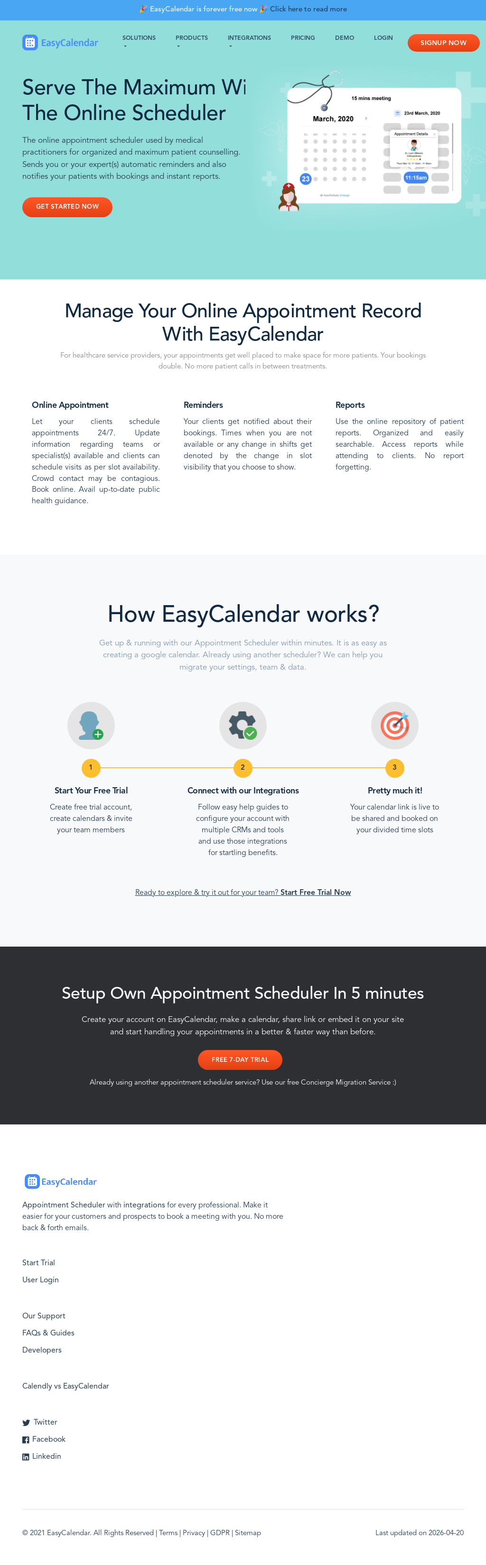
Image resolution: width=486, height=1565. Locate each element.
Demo (344, 38)
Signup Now (444, 43)
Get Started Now (67, 207)
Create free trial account (90, 807)
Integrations (249, 38)
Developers (42, 1350)
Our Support (44, 1316)
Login (383, 38)
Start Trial (38, 1263)
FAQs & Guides (48, 1333)
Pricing (303, 38)
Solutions (139, 38)
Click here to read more (308, 9)
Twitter (39, 1423)
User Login (40, 1280)
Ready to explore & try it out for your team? (243, 893)
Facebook (44, 1440)
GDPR (220, 1533)
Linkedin (41, 1457)
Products (192, 38)
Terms (168, 1533)
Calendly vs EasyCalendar (65, 1386)
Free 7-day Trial (240, 1060)
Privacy (194, 1533)
